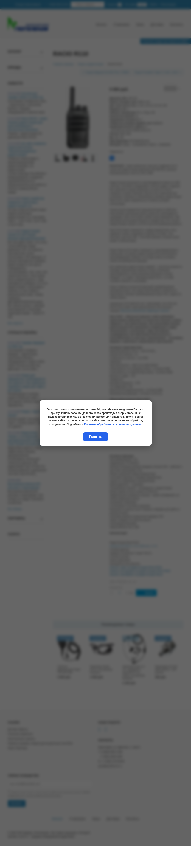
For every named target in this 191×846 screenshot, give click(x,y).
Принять (95, 436)
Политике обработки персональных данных (113, 424)
